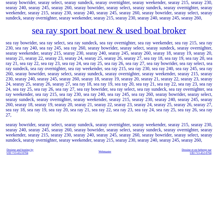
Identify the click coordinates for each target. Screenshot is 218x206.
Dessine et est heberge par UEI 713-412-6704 (196, 151)
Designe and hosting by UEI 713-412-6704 (20, 151)
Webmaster (104, 151)
